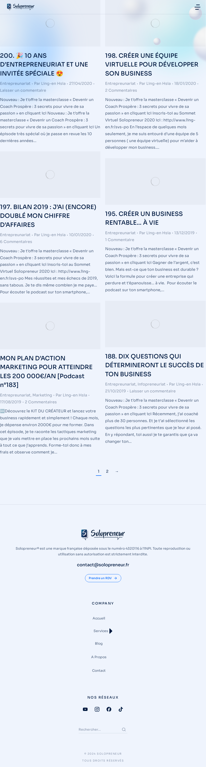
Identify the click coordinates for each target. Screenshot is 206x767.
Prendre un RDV (103, 578)
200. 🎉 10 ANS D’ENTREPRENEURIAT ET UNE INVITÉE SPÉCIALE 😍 (44, 64)
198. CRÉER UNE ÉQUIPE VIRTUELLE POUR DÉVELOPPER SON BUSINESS (151, 64)
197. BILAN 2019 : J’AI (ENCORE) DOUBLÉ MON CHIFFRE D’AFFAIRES (48, 216)
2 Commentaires (121, 90)
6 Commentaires (16, 241)
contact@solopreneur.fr (103, 564)
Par (50, 83)
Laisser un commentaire (23, 90)
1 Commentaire (119, 239)
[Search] (123, 729)
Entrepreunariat (15, 83)
